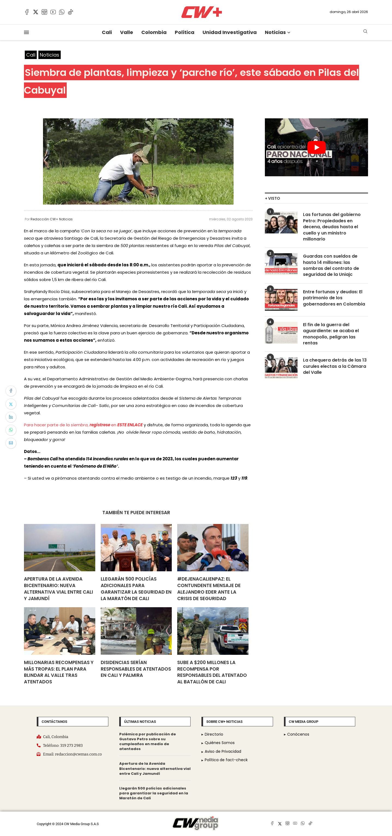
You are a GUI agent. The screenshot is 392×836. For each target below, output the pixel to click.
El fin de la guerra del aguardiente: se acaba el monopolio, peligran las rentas (331, 334)
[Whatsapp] (62, 12)
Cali (107, 32)
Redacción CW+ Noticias (51, 219)
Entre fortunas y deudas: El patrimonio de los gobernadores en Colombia (334, 298)
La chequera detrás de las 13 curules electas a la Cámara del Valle (335, 366)
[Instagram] (44, 12)
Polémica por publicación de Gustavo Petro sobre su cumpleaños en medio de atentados (147, 742)
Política (184, 32)
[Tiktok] (71, 12)
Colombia (154, 32)
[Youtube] (53, 12)
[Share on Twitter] (10, 404)
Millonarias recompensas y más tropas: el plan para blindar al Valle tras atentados (59, 672)
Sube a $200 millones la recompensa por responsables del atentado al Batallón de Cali (212, 672)
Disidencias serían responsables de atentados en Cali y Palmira (136, 669)
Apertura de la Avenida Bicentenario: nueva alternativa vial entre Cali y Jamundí (58, 588)
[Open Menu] (26, 32)
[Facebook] (27, 12)
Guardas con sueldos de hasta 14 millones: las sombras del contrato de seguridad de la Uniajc (331, 265)
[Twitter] (36, 12)
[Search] (365, 32)
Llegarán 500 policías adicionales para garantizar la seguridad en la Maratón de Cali (136, 588)
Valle (126, 32)
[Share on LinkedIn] (10, 417)
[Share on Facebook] (10, 390)
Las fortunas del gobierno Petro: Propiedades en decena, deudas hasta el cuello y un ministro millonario (332, 227)
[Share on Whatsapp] (10, 430)
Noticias (275, 32)
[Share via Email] (10, 443)
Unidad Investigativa (230, 32)
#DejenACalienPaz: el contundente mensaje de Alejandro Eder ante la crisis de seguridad (209, 588)
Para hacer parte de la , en (83, 425)
